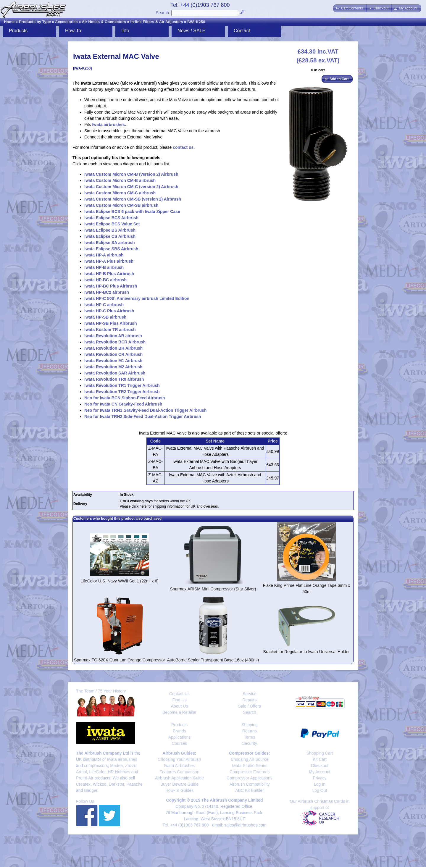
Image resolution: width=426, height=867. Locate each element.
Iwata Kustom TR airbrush (109, 329)
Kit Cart (320, 759)
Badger (90, 790)
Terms (249, 737)
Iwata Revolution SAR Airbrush (114, 373)
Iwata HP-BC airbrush (105, 279)
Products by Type (35, 22)
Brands (179, 731)
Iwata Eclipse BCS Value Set (112, 224)
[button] (350, 8)
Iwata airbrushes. (109, 124)
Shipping (249, 724)
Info (125, 30)
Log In (319, 784)
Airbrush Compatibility (249, 784)
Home (9, 22)
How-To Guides (179, 790)
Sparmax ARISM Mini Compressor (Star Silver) (213, 589)
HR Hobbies (119, 771)
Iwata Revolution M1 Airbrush (113, 360)
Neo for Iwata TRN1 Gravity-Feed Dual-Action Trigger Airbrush (145, 410)
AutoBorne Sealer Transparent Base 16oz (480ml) (213, 660)
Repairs (249, 700)
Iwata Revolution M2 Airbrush (113, 366)
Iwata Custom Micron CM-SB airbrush (121, 205)
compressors (96, 765)
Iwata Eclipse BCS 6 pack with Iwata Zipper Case (132, 211)
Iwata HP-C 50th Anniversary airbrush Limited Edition (136, 298)
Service (249, 693)
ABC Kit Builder (249, 790)
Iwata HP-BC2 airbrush (106, 292)
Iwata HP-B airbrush (104, 267)
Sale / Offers (249, 706)
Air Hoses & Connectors (104, 22)
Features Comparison (179, 771)
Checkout (319, 765)
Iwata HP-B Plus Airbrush (109, 273)
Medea (116, 765)
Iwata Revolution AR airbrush (113, 335)
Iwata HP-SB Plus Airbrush (110, 323)
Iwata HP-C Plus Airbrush (109, 311)
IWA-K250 (196, 22)
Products (18, 30)
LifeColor (97, 771)
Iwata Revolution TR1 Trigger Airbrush (122, 385)
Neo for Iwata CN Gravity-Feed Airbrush (123, 404)
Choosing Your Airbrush (179, 759)
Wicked (99, 784)
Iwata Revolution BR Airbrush (113, 348)
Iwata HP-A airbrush (104, 255)
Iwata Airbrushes (179, 765)
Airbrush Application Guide (179, 778)
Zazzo (130, 765)
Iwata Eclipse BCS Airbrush (111, 217)
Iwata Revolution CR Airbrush (113, 354)
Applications (179, 737)
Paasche (134, 784)
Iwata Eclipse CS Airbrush (109, 236)
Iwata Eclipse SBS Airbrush (111, 248)
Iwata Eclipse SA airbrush (109, 242)
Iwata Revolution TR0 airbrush (114, 379)
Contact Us (179, 693)
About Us (179, 706)
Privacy (320, 778)
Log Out (319, 790)
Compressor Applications (249, 778)
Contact (242, 30)
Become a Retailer (179, 712)
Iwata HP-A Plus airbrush (108, 261)
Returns (249, 731)
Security (249, 743)
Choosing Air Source (250, 759)
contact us (183, 147)
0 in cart (318, 70)
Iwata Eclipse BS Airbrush (109, 230)
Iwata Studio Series (249, 765)
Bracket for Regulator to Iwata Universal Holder (306, 651)
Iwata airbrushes (122, 759)
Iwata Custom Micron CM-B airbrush (120, 180)
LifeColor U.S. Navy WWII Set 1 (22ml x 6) (119, 581)
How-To (73, 30)
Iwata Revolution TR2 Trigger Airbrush (122, 391)
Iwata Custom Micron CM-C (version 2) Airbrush (131, 186)
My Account (319, 771)
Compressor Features (250, 771)
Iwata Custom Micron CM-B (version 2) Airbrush (131, 174)
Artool (81, 771)
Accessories (66, 22)
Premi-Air (84, 778)
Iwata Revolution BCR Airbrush (115, 342)
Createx (83, 784)
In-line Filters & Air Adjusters (156, 22)
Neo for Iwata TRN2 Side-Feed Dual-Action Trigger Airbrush (142, 416)
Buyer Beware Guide (179, 784)
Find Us (179, 700)
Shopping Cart (319, 753)
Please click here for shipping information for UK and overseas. (169, 506)
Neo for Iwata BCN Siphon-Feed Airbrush (124, 397)
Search (162, 12)
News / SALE (191, 30)
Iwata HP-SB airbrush (105, 317)
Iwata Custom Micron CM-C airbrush (120, 192)
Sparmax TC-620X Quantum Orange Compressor (119, 660)
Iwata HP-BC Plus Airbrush (110, 286)
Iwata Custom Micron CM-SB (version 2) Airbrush (132, 199)
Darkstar (116, 784)
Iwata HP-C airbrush (104, 304)
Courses (179, 743)
